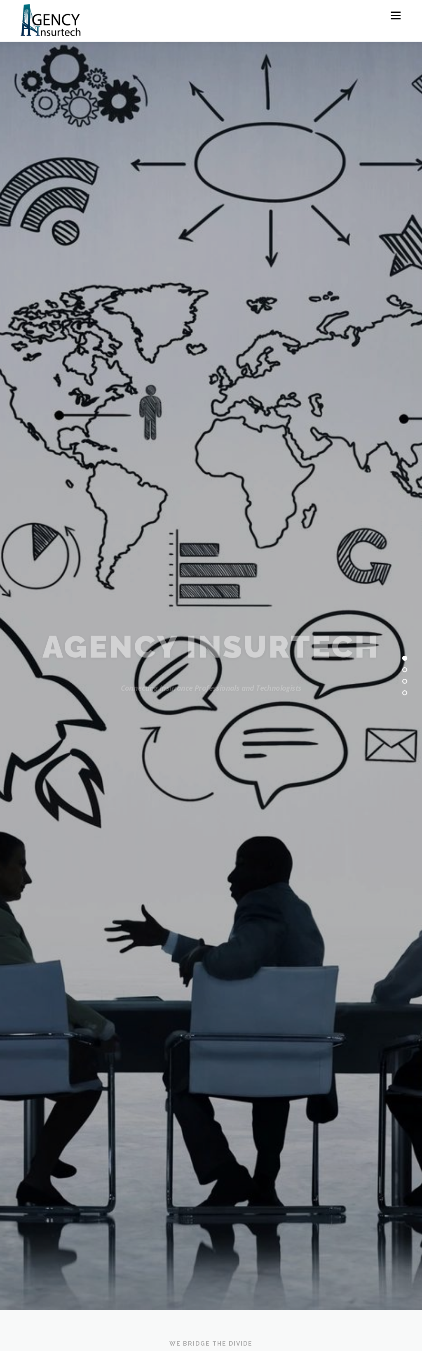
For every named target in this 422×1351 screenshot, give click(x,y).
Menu (395, 15)
